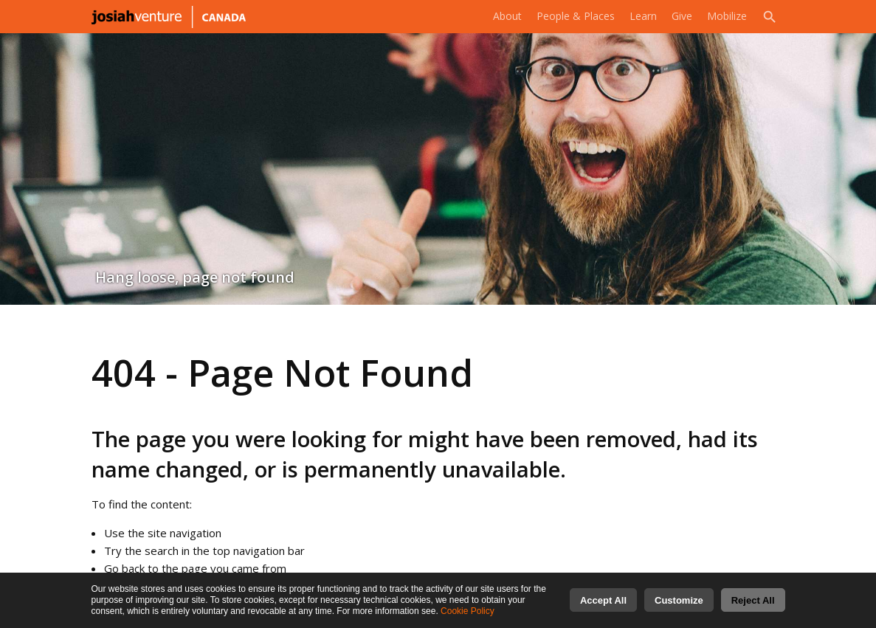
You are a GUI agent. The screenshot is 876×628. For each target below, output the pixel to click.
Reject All (753, 604)
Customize (679, 604)
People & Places (567, 16)
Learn (638, 16)
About (495, 16)
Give (678, 16)
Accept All (603, 604)
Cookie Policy (467, 615)
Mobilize (726, 16)
